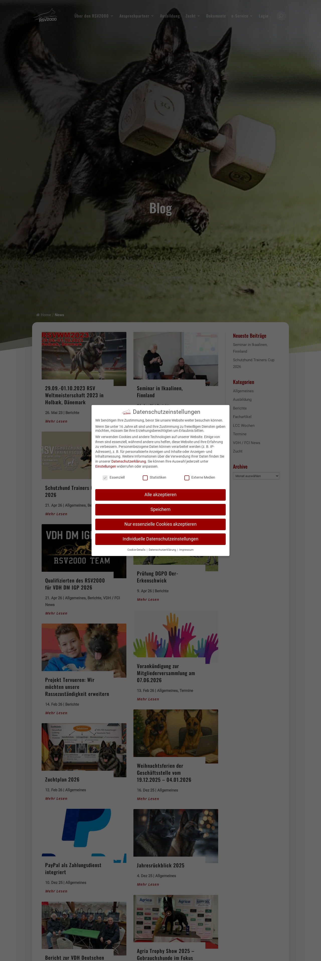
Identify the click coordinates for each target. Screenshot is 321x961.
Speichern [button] (160, 508)
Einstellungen (105, 465)
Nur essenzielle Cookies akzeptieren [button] (160, 523)
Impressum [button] (186, 548)
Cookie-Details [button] (136, 548)
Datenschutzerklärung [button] (163, 548)
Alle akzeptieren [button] (160, 493)
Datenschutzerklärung (128, 461)
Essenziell (114, 477)
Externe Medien (199, 477)
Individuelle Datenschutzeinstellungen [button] (160, 538)
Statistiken (154, 477)
